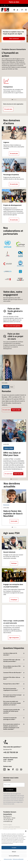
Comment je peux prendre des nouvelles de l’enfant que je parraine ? (11, 711)
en (2, 5)
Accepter (14, 847)
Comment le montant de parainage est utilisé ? (10, 718)
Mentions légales (7, 824)
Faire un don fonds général (13, 325)
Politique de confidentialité (18, 859)
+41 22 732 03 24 (10, 752)
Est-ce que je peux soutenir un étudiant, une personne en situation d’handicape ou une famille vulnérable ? (11, 726)
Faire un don (14, 2)
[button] (26, 831)
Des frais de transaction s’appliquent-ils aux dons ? (10, 689)
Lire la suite (14, 521)
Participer (14, 563)
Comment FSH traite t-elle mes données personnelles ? (11, 660)
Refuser (14, 851)
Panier (17, 10)
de (7, 5)
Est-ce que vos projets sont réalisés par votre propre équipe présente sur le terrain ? (12, 703)
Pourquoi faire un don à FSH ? (11, 684)
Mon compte (14, 10)
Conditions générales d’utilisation (11, 827)
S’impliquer (14, 599)
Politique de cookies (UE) (9, 829)
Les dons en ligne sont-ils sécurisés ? (10, 654)
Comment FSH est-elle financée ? (12, 672)
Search (22, 10)
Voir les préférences (14, 855)
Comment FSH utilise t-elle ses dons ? (11, 678)
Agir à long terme (14, 637)
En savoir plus (8, 109)
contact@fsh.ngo (7, 821)
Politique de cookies (8, 859)
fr (4, 5)
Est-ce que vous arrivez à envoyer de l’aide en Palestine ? (12, 695)
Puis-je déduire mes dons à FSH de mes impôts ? (12, 667)
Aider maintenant (14, 38)
